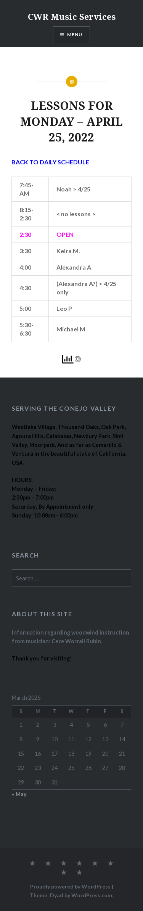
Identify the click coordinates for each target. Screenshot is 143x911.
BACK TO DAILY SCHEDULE (50, 161)
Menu (75, 34)
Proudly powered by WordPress (70, 886)
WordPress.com (91, 895)
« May (19, 794)
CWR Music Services (72, 16)
